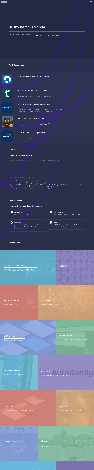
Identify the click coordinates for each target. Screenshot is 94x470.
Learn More (39, 35)
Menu (88, 1)
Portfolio (51, 35)
